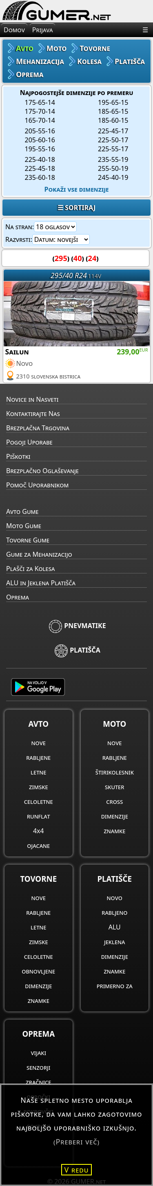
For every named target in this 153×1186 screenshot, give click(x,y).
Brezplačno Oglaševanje (42, 470)
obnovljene (38, 971)
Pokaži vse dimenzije (76, 189)
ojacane (38, 845)
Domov (14, 29)
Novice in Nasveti (32, 399)
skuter (114, 786)
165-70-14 (40, 120)
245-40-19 (113, 177)
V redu (76, 1170)
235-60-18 (40, 177)
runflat (38, 816)
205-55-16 (40, 130)
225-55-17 (113, 148)
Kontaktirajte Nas (33, 413)
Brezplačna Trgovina (37, 427)
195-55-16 (40, 148)
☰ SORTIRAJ (76, 207)
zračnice (38, 1082)
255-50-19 (113, 168)
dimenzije (114, 816)
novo (114, 897)
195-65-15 (113, 102)
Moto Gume (23, 525)
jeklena (114, 941)
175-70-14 (40, 111)
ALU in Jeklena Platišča (40, 582)
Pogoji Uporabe (29, 442)
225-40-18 (40, 159)
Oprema (17, 597)
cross (114, 801)
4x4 (38, 830)
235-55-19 (113, 159)
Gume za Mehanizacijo (39, 554)
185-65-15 (113, 111)
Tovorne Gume (27, 539)
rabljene (38, 757)
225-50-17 (113, 139)
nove (38, 742)
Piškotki (18, 456)
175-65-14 (40, 102)
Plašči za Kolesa (30, 568)
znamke (114, 830)
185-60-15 (113, 120)
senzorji (39, 1067)
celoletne (38, 801)
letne (38, 772)
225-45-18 (40, 168)
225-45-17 (113, 130)
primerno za (115, 985)
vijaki (38, 1052)
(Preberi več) (76, 1141)
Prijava (42, 29)
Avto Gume (22, 511)
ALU (115, 927)
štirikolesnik (114, 772)
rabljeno (114, 912)
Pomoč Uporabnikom (37, 484)
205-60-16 (40, 139)
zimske (38, 786)
